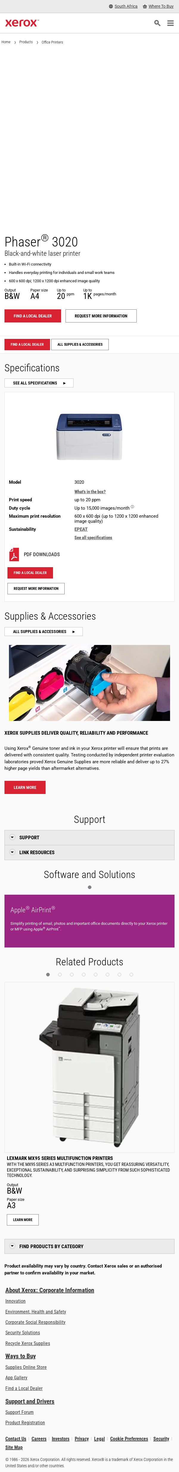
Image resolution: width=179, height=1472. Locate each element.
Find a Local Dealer (24, 1388)
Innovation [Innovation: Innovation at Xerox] (15, 1301)
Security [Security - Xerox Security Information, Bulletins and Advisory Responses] (161, 1438)
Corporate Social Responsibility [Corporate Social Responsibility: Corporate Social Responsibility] (35, 1322)
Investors (60, 1438)
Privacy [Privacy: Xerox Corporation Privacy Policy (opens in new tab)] (82, 1438)
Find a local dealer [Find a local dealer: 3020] (33, 316)
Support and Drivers (30, 1401)
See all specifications (35, 383)
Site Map (14, 1447)
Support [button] (29, 837)
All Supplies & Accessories (79, 344)
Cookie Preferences (129, 1438)
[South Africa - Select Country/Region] (123, 6)
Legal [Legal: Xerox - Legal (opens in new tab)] (99, 1438)
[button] (89, 887)
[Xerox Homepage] (22, 23)
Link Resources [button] (37, 852)
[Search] (157, 23)
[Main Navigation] (170, 23)
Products (26, 42)
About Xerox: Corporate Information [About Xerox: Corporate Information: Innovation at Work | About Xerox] (49, 1290)
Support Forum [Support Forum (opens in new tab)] (19, 1412)
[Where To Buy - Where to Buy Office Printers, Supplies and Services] (158, 6)
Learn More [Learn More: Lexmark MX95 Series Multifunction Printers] (22, 1220)
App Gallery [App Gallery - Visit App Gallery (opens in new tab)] (16, 1378)
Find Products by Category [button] (51, 1246)
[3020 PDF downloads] (89, 554)
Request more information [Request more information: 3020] (101, 316)
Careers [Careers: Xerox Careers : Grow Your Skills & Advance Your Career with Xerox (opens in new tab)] (39, 1438)
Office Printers (52, 42)
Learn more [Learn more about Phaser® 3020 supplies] (25, 787)
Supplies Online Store (26, 1367)
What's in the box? (90, 491)
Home (5, 42)
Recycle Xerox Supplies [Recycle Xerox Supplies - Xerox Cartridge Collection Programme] (27, 1343)
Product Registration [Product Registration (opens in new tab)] (25, 1423)
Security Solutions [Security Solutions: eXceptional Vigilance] (22, 1332)
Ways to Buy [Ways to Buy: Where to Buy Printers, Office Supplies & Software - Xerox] (20, 1356)
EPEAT (81, 529)
